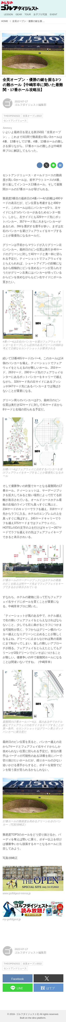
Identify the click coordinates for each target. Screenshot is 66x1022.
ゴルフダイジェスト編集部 (30, 104)
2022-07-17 (21, 101)
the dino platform (37, 1018)
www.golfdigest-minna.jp (17, 893)
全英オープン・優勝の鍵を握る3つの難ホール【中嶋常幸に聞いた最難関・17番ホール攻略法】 (33, 85)
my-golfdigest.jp (12, 919)
